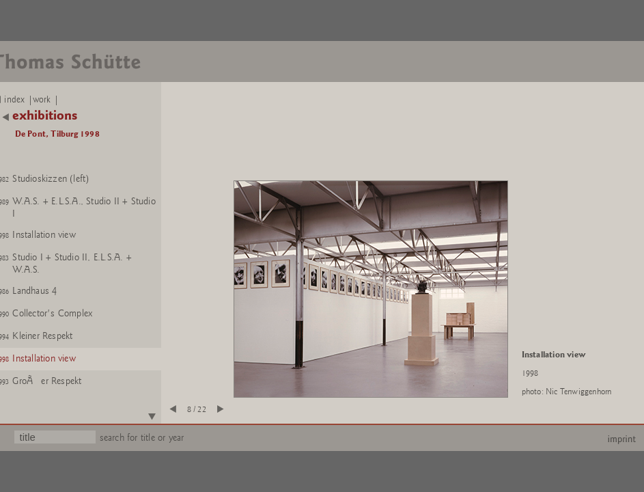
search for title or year (142, 437)
